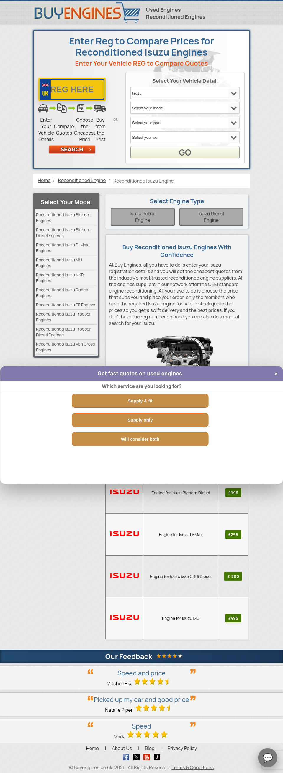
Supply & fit (140, 400)
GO (185, 152)
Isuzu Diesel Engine (211, 216)
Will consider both (140, 439)
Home (92, 748)
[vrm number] (72, 89)
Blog (149, 748)
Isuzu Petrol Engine (143, 216)
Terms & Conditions (192, 767)
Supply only (140, 419)
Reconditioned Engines (175, 16)
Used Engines (163, 9)
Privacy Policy (182, 748)
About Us (122, 748)
